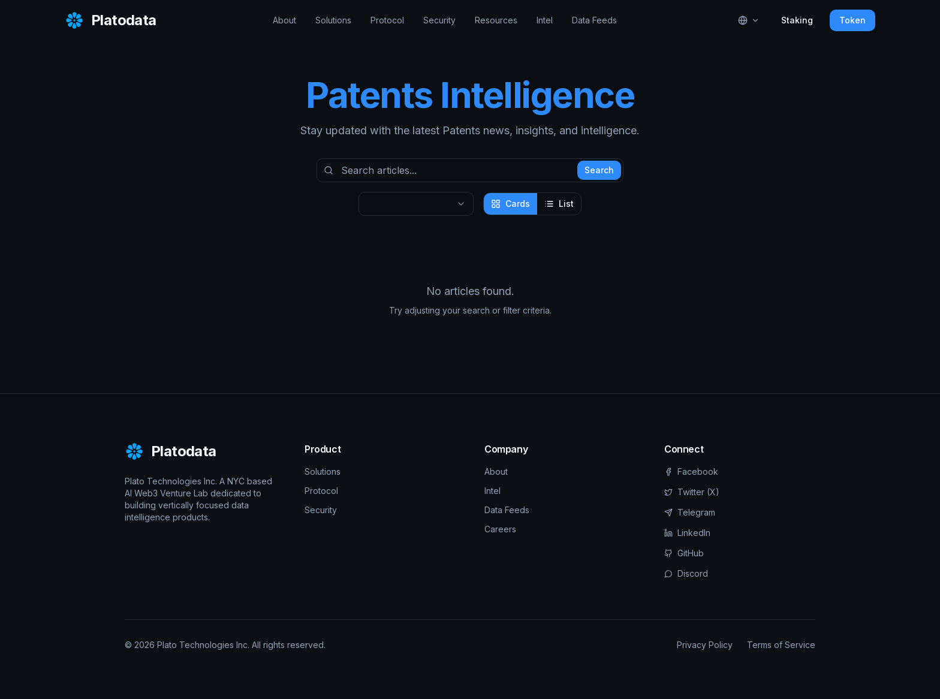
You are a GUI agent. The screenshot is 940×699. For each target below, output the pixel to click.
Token (852, 20)
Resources (496, 20)
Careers (500, 529)
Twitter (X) (691, 492)
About (284, 20)
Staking (797, 20)
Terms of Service (781, 645)
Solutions (333, 20)
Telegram (689, 512)
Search (599, 170)
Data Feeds (594, 20)
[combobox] (416, 204)
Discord (686, 573)
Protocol (387, 20)
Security (439, 20)
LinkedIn (687, 533)
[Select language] (748, 20)
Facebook (691, 471)
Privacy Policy (705, 645)
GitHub (684, 553)
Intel (545, 20)
